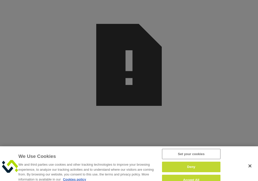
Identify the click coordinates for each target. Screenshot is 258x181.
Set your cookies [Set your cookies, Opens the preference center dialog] (191, 156)
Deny (191, 169)
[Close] (249, 167)
